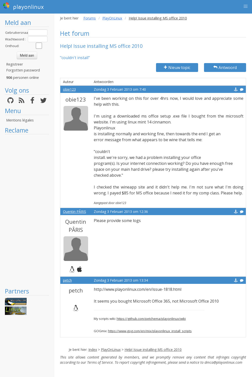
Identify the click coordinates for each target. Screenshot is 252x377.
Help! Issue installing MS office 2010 (153, 349)
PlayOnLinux (112, 18)
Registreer (14, 64)
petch (67, 280)
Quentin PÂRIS (74, 211)
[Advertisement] (27, 211)
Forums (89, 18)
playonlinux (23, 6)
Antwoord (225, 67)
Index (92, 349)
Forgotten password (23, 70)
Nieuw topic (177, 67)
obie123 (69, 89)
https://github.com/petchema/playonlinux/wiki (151, 318)
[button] (245, 6)
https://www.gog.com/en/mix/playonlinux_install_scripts (150, 331)
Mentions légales (20, 120)
